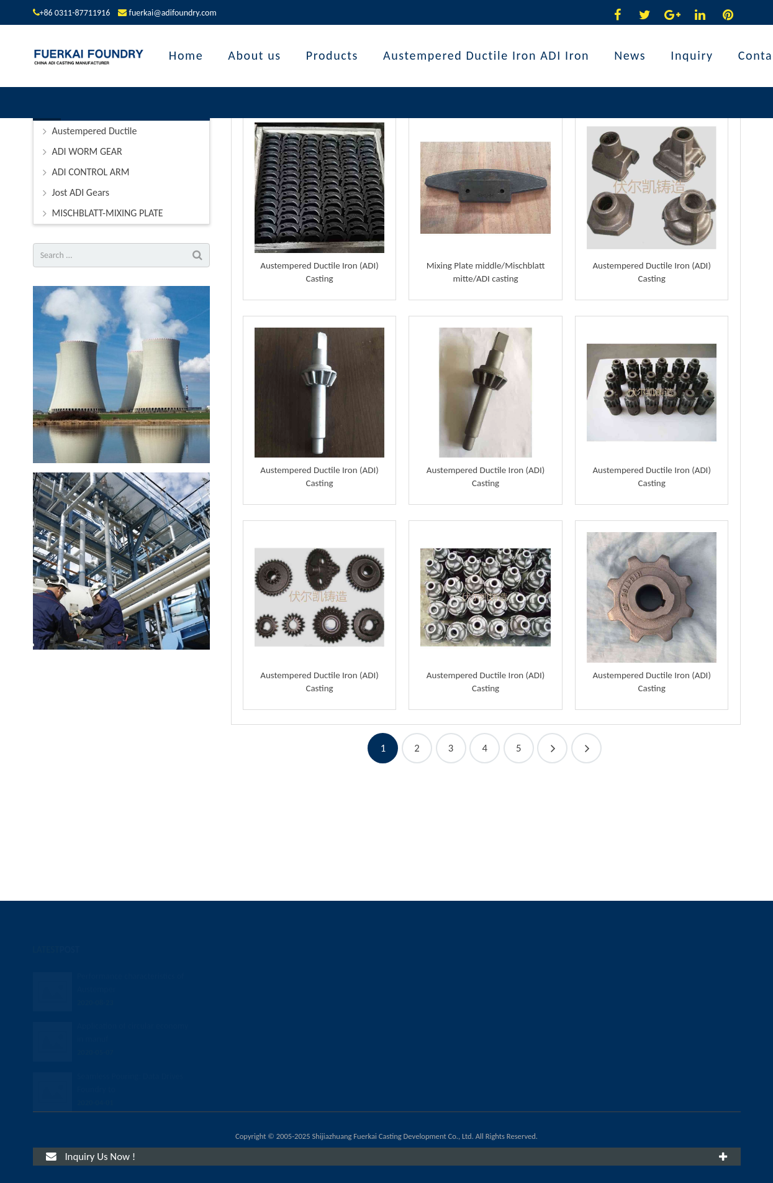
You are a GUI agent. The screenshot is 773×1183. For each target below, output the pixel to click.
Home (364, 174)
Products (386, 151)
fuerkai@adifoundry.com (173, 12)
